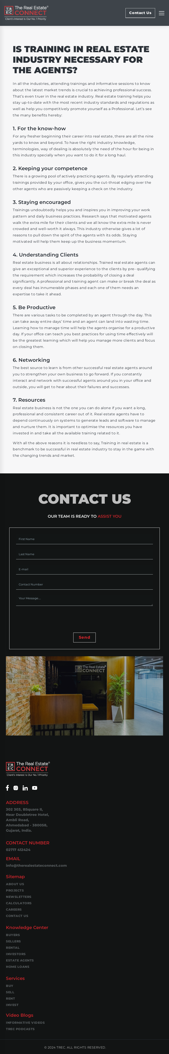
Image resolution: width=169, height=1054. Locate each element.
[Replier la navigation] (162, 13)
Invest (12, 1005)
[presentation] (49, 619)
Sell (10, 992)
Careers (14, 909)
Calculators (19, 903)
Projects (15, 890)
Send (84, 637)
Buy (9, 986)
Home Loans (17, 967)
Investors (16, 954)
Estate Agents (20, 960)
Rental (13, 948)
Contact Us (140, 13)
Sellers (13, 941)
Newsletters (18, 897)
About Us (15, 884)
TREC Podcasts (20, 1029)
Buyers (13, 935)
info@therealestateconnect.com (36, 865)
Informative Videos (25, 1023)
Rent (10, 998)
